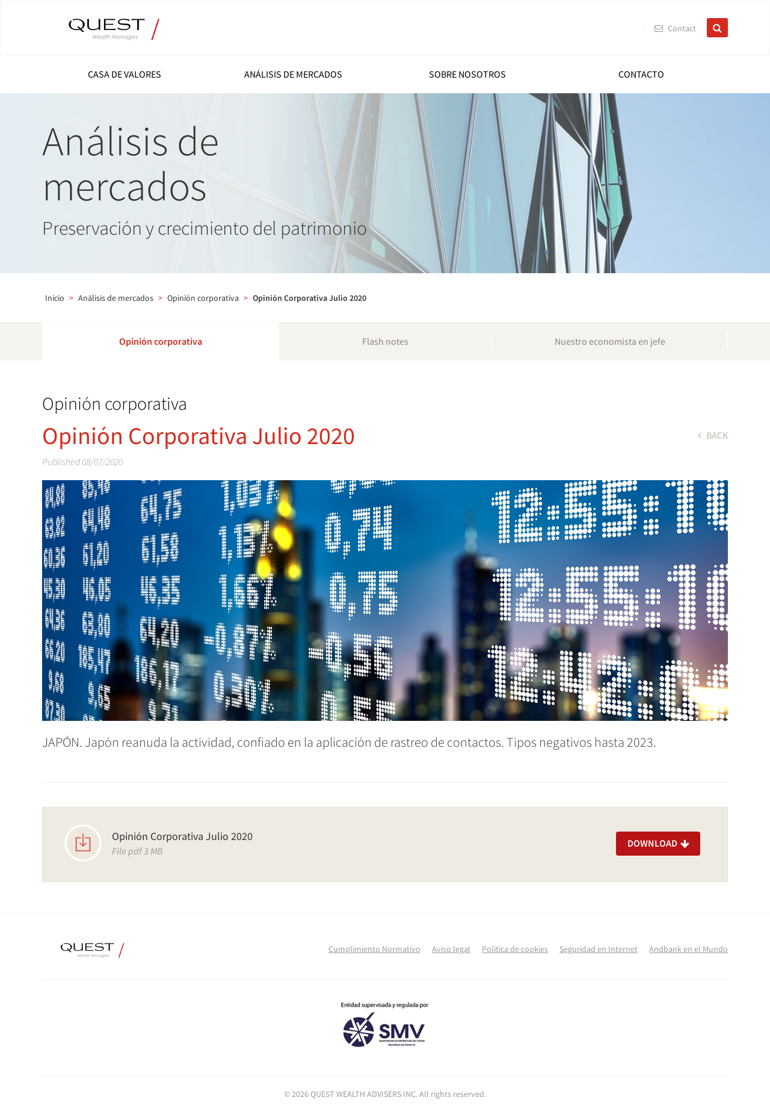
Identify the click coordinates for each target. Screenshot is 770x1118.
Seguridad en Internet (598, 949)
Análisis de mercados (293, 74)
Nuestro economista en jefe (610, 341)
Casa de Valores (124, 74)
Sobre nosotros (467, 74)
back (713, 435)
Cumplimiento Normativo (374, 949)
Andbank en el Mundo (688, 949)
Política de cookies (515, 949)
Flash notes (385, 341)
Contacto (641, 74)
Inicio (54, 297)
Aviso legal (451, 949)
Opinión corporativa (203, 297)
